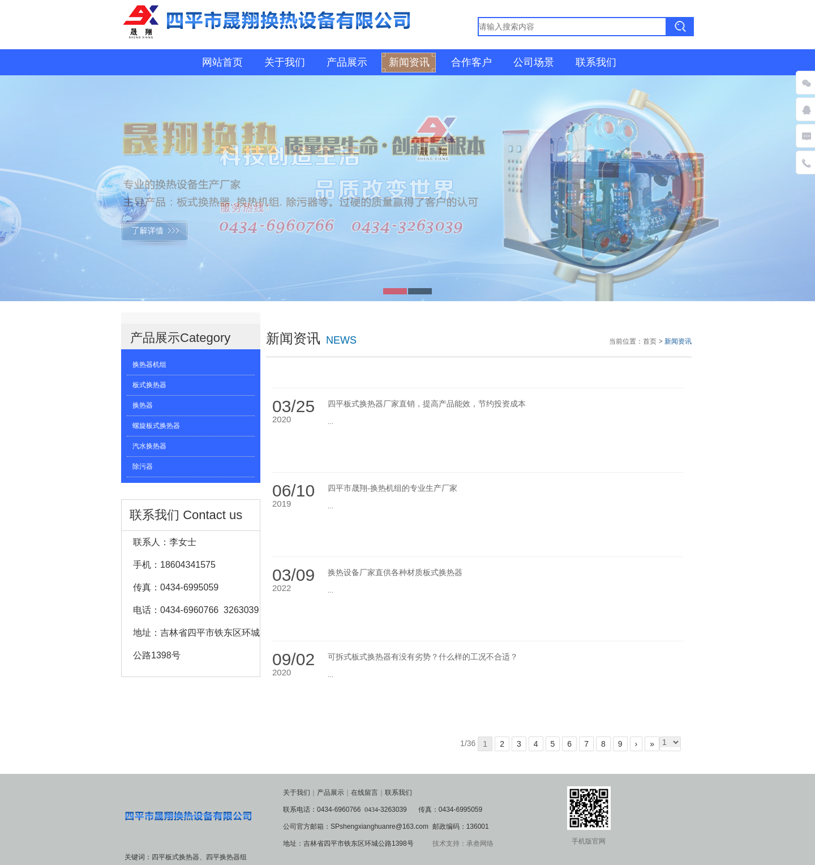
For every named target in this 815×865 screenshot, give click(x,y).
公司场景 (533, 62)
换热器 (142, 405)
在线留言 (364, 793)
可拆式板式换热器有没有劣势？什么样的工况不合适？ (423, 657)
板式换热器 (149, 385)
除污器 (142, 466)
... (330, 422)
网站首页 (222, 62)
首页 (650, 341)
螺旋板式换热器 (156, 426)
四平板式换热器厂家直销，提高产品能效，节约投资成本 (427, 404)
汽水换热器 (149, 446)
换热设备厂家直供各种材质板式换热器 (395, 572)
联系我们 (596, 62)
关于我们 (284, 62)
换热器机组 (149, 365)
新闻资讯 (409, 62)
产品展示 (347, 62)
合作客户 (471, 62)
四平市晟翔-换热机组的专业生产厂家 (392, 488)
